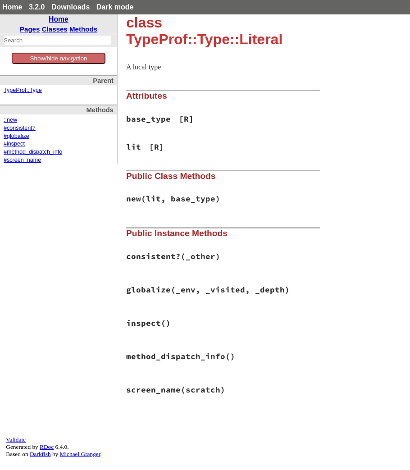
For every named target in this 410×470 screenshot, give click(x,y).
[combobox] (57, 40)
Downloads (70, 7)
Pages (30, 29)
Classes (55, 29)
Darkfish (40, 454)
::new (10, 120)
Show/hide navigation (58, 58)
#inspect (14, 144)
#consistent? (20, 128)
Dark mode (115, 7)
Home (12, 7)
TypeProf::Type (23, 90)
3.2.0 (37, 7)
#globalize (16, 136)
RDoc (47, 446)
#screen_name (22, 160)
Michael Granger (80, 454)
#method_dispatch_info (33, 152)
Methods (83, 29)
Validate (16, 439)
